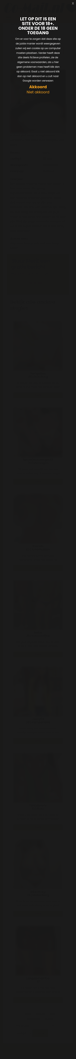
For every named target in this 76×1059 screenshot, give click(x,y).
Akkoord (38, 87)
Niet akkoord (38, 92)
